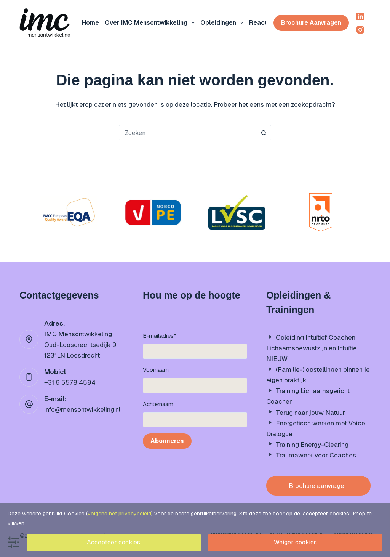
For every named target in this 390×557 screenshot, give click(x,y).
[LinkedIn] (360, 16)
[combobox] (187, 132)
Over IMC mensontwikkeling (151, 22)
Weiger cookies (295, 542)
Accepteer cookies (113, 542)
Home (90, 23)
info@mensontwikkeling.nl (82, 409)
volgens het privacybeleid (119, 513)
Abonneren (167, 441)
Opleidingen (223, 22)
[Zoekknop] (263, 132)
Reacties (262, 23)
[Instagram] (360, 30)
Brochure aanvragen (311, 23)
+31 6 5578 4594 (70, 382)
